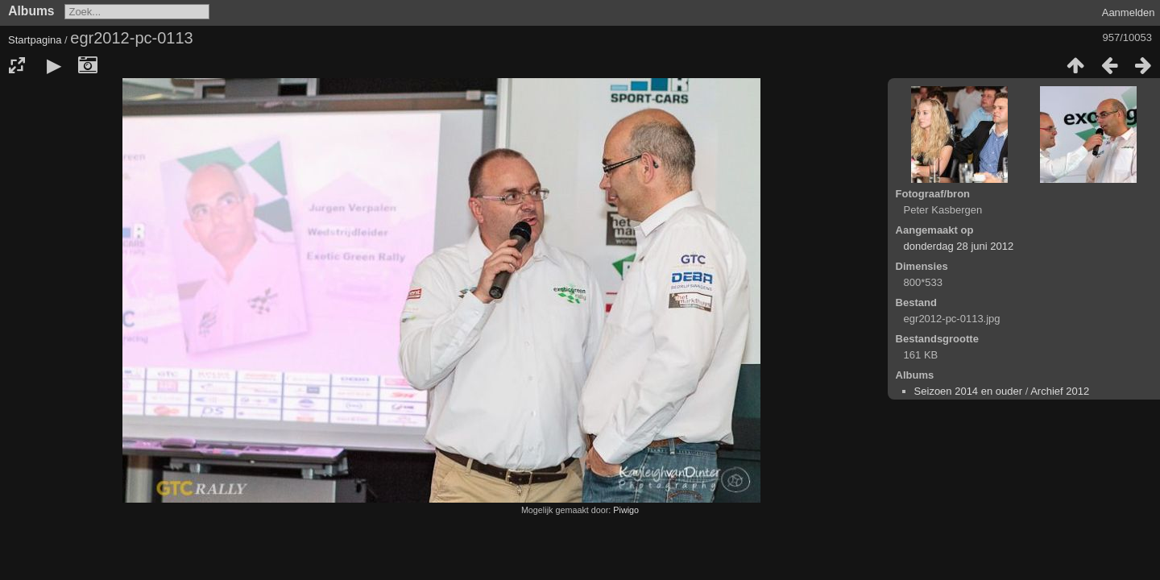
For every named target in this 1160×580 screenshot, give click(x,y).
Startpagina (35, 40)
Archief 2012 (1059, 391)
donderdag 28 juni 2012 (959, 246)
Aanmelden (1128, 12)
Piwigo (626, 510)
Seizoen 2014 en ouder (968, 391)
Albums (31, 11)
